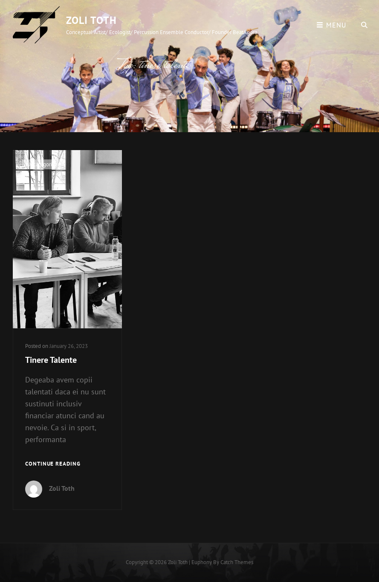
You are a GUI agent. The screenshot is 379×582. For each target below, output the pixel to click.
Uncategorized (44, 164)
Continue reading (53, 464)
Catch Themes (236, 562)
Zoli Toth (91, 20)
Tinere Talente (51, 359)
